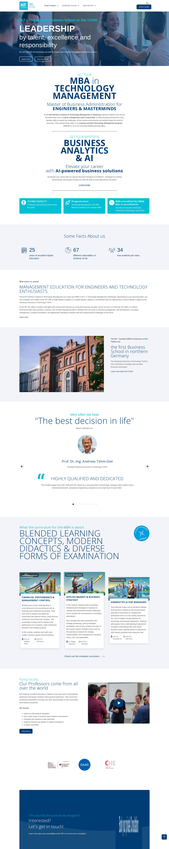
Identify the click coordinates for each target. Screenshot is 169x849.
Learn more (23, 317)
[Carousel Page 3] (80, 504)
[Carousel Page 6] (90, 504)
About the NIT (88, 6)
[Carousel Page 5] (86, 504)
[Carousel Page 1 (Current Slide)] (73, 504)
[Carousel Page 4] (83, 504)
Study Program (50, 6)
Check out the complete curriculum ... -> (84, 656)
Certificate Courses (69, 6)
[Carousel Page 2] (76, 504)
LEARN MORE (84, 185)
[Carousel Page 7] (93, 504)
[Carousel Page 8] (96, 504)
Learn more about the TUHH (122, 371)
